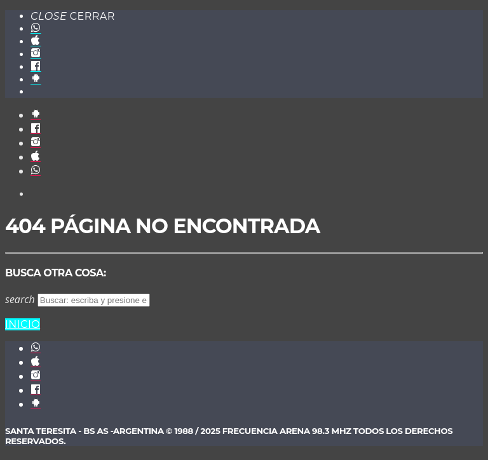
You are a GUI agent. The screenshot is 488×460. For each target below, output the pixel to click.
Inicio (22, 324)
